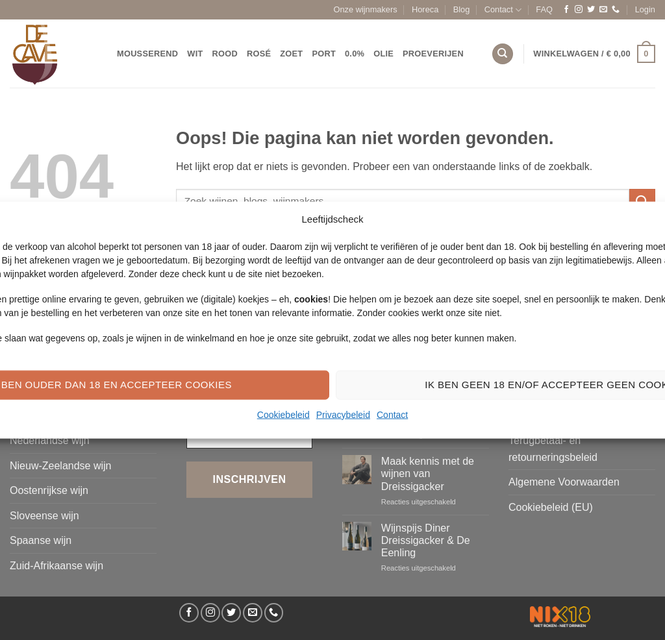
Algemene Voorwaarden (564, 481)
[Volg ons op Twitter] (591, 9)
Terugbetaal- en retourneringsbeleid (552, 449)
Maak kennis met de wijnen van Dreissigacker (427, 473)
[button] (645, 9)
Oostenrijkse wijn (49, 490)
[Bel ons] (616, 9)
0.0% (354, 53)
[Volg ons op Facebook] (566, 9)
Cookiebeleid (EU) (550, 507)
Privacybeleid (343, 414)
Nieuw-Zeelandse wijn (61, 465)
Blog (461, 9)
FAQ (544, 9)
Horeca (425, 9)
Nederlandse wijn (50, 440)
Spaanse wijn (40, 540)
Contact (392, 414)
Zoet (291, 53)
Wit (195, 53)
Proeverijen (433, 53)
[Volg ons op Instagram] (579, 9)
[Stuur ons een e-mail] (603, 9)
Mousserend (147, 53)
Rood (225, 53)
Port (324, 53)
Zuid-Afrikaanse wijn (56, 565)
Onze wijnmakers (365, 9)
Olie (383, 53)
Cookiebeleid (283, 414)
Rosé (259, 53)
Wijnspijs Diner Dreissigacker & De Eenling (425, 540)
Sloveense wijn (44, 515)
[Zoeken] (502, 54)
